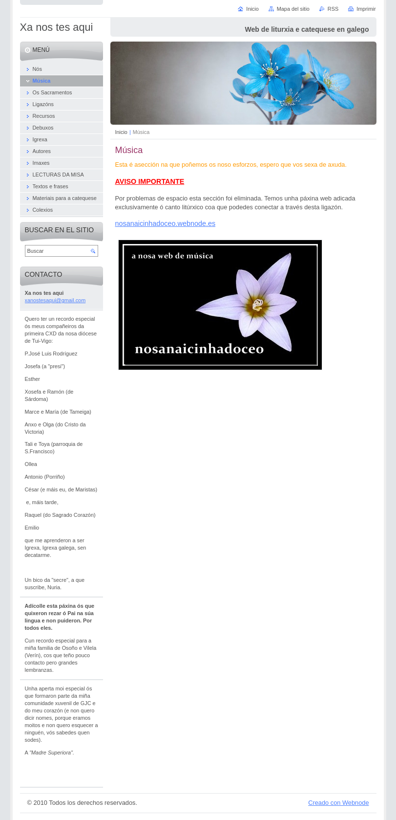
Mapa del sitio (293, 9)
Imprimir (365, 9)
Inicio (121, 132)
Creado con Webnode (338, 802)
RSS (333, 9)
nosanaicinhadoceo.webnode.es (165, 223)
